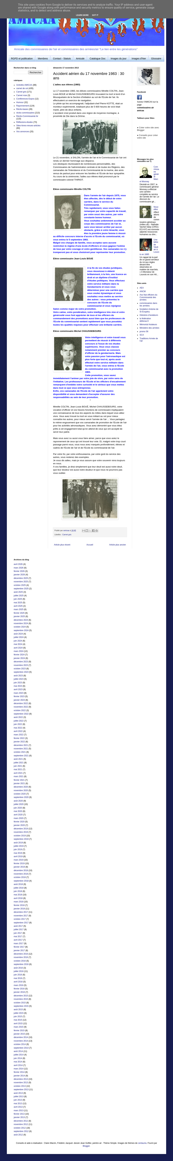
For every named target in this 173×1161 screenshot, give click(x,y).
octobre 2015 (20, 1002)
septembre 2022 (21, 714)
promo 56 (144, 331)
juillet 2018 (18, 888)
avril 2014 (18, 1065)
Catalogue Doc (98, 58)
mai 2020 (18, 811)
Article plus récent (62, 545)
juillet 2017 (18, 929)
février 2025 (19, 613)
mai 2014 (18, 1062)
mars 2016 (18, 985)
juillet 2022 (18, 721)
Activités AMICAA (24, 85)
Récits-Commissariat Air (27, 116)
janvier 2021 (19, 783)
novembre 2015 (21, 999)
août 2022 (18, 717)
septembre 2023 (21, 672)
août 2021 (18, 759)
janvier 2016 (19, 992)
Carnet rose (21, 95)
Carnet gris (66, 534)
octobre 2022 (20, 710)
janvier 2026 (19, 574)
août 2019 (18, 842)
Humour (20, 102)
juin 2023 (18, 682)
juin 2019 (18, 849)
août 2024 (18, 634)
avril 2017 (18, 940)
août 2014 (18, 1051)
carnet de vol (22, 88)
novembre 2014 (21, 1041)
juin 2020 (18, 808)
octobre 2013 (20, 1086)
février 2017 (19, 947)
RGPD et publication (22, 58)
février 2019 (19, 863)
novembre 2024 (21, 623)
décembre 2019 (21, 828)
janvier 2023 (19, 700)
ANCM (143, 291)
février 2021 (19, 780)
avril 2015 (18, 1023)
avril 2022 (18, 731)
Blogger (86, 1146)
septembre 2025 (21, 588)
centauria (142, 1143)
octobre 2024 (20, 627)
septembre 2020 (21, 797)
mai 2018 (18, 894)
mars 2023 (18, 693)
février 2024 (19, 654)
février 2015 (19, 1030)
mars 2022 (18, 734)
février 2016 (19, 988)
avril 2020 (18, 814)
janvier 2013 (19, 1117)
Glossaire (156, 58)
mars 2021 (18, 776)
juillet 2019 (18, 846)
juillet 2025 (18, 595)
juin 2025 (18, 599)
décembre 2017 (21, 912)
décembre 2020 (21, 787)
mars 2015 (18, 1027)
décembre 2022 (21, 703)
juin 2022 (18, 724)
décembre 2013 (21, 1079)
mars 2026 (18, 568)
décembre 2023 (21, 661)
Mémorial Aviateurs (148, 324)
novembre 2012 (21, 1124)
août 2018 (18, 884)
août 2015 (18, 1009)
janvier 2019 (19, 867)
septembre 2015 (21, 1006)
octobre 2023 (20, 668)
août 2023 (18, 675)
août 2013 (18, 1093)
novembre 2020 (21, 790)
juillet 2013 (18, 1096)
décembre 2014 (21, 1037)
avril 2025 (18, 606)
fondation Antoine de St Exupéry (149, 310)
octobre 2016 (20, 961)
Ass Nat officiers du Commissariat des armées (148, 297)
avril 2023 (18, 689)
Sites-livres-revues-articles (28, 125)
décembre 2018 (21, 870)
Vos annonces (22, 131)
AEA (142, 288)
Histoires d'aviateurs (149, 315)
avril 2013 (18, 1107)
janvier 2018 (19, 908)
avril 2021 (18, 773)
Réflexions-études (24, 122)
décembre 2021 (21, 745)
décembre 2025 (21, 578)
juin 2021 (18, 766)
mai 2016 (18, 978)
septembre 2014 (21, 1048)
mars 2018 (18, 901)
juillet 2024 (18, 637)
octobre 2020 (20, 794)
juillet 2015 (18, 1013)
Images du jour (119, 58)
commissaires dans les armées (148, 304)
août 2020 (18, 801)
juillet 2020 (18, 804)
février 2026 (19, 571)
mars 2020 (18, 818)
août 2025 (18, 592)
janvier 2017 (19, 950)
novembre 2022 (21, 707)
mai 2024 (18, 644)
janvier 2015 (19, 1034)
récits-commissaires (25, 113)
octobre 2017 (20, 919)
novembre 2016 (21, 957)
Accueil (89, 545)
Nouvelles (156, 208)
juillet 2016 (18, 971)
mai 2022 (18, 728)
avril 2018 (18, 898)
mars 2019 (18, 860)
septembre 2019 (21, 839)
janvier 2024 (19, 658)
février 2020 (19, 821)
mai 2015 (18, 1020)
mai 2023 (18, 686)
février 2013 (19, 1114)
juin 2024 (18, 641)
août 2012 (18, 1135)
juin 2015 (18, 1016)
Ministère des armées (149, 328)
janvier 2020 (19, 825)
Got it (95, 15)
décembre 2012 (21, 1121)
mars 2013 (18, 1110)
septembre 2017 (21, 922)
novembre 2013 (21, 1082)
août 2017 (18, 926)
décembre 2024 (21, 620)
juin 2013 (18, 1100)
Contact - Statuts (62, 58)
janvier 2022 (19, 741)
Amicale (80, 58)
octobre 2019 (20, 835)
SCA (142, 335)
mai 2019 (18, 853)
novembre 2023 (21, 665)
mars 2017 (18, 943)
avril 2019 (18, 856)
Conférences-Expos (25, 99)
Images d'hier (139, 58)
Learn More (82, 15)
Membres (43, 58)
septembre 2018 (21, 881)
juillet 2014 (18, 1055)
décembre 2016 (21, 954)
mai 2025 (18, 602)
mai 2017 (18, 936)
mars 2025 (18, 609)
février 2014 (19, 1072)
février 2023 (19, 696)
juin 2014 (18, 1058)
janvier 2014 (19, 1076)
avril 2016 (18, 981)
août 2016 (18, 968)
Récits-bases (22, 109)
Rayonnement (22, 106)
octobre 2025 (20, 585)
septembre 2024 (21, 630)
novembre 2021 (21, 748)
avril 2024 (18, 648)
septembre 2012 (21, 1131)
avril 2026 (18, 564)
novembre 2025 (21, 581)
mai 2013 (18, 1103)
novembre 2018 (21, 874)
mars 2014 (18, 1069)
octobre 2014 (20, 1044)
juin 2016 (18, 974)
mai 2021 (18, 769)
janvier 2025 (19, 616)
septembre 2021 (21, 755)
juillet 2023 (18, 679)
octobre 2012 (20, 1128)
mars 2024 (18, 651)
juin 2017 (18, 933)
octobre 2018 (20, 877)
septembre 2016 (21, 964)
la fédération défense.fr (145, 319)
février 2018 (19, 905)
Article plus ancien (117, 545)
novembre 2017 (21, 915)
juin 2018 (18, 891)
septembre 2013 (21, 1089)
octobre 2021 (20, 752)
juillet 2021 (18, 762)
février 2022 (19, 738)
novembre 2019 (21, 832)
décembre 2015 (21, 995)
